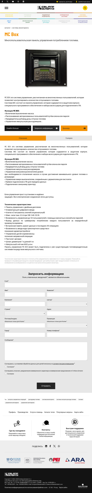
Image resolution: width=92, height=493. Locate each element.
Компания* (8, 300)
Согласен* (10, 367)
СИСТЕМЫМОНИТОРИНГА (82, 15)
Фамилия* (50, 290)
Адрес (49, 309)
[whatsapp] (59, 446)
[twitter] (7, 1)
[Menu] (6, 8)
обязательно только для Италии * (15, 321)
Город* (7, 330)
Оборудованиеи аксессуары (83, 21)
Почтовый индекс (11, 318)
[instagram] (18, 1)
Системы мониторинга (20, 28)
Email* (6, 281)
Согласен (10, 374)
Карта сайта (63, 487)
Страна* (7, 309)
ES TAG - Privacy (53, 487)
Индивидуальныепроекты (64, 21)
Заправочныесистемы (64, 15)
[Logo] (46, 8)
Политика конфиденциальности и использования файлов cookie (26, 487)
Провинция (51, 318)
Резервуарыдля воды (46, 21)
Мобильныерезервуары (9, 15)
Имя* (6, 290)
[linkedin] (23, 1)
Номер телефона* (53, 330)
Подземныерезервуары (46, 15)
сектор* (49, 300)
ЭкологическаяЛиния (27, 21)
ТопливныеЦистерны (27, 15)
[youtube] (13, 1)
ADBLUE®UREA (9, 21)
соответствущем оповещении (63, 364)
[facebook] (2, 1)
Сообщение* (9, 340)
